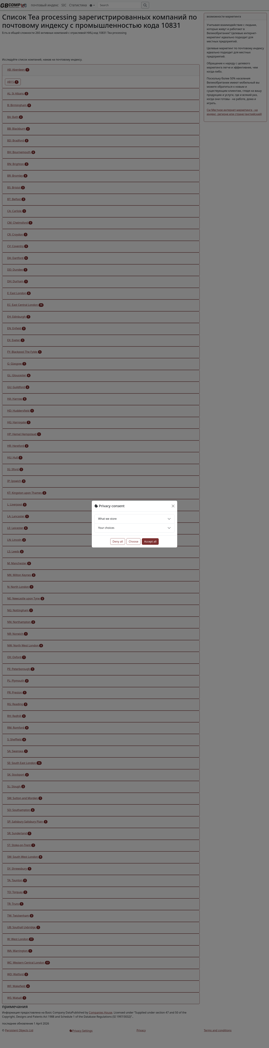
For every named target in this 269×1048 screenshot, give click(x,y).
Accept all (150, 541)
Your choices (106, 528)
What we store (107, 519)
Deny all (118, 541)
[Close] (173, 506)
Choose (133, 541)
